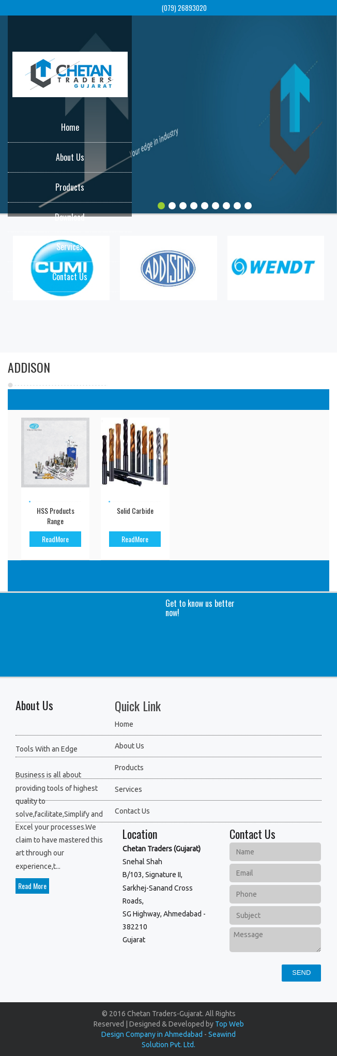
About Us (70, 157)
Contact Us (69, 276)
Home (70, 127)
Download (70, 217)
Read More (32, 885)
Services (69, 246)
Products (69, 187)
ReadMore (55, 538)
